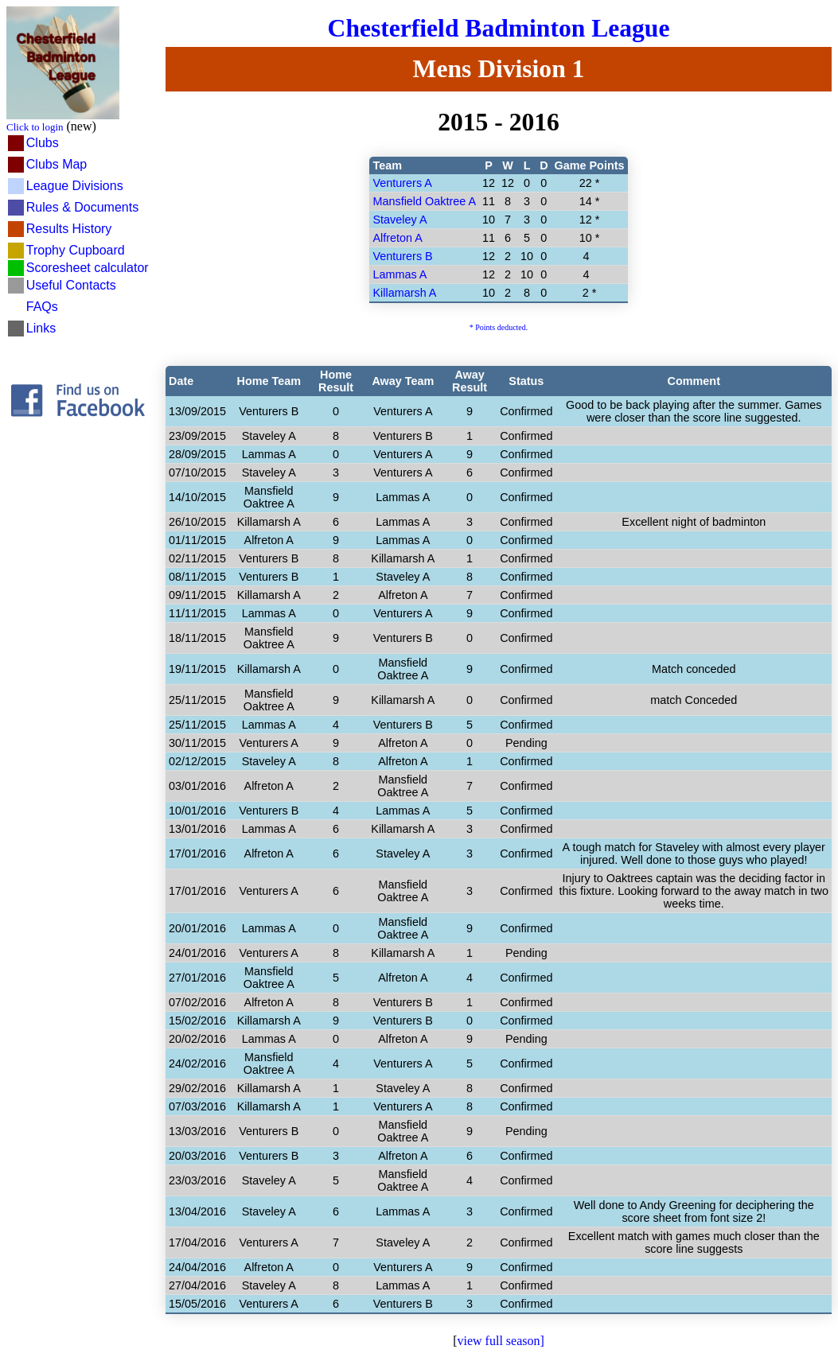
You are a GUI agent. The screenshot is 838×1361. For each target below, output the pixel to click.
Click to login (35, 127)
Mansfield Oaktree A (424, 201)
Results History (69, 228)
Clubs (42, 143)
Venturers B (402, 256)
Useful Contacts (71, 285)
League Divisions (74, 185)
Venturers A (401, 183)
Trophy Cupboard (75, 250)
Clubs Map (56, 164)
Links (41, 328)
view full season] (501, 1340)
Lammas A (399, 274)
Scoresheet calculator (87, 267)
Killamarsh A (404, 292)
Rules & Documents (82, 207)
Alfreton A (397, 237)
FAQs (42, 306)
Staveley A (399, 219)
